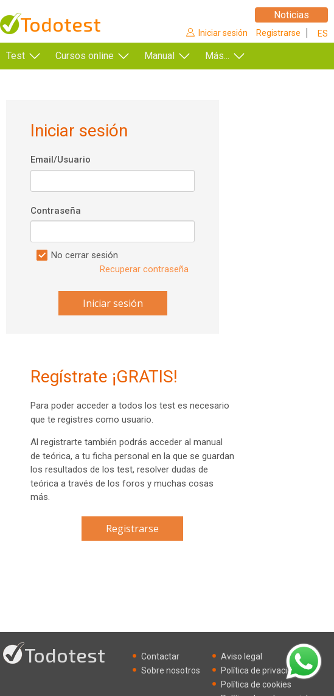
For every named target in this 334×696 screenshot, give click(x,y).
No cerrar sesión (84, 255)
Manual (159, 56)
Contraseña (55, 210)
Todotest (60, 24)
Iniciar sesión (223, 33)
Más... (217, 56)
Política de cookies (256, 684)
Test (15, 56)
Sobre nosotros (170, 670)
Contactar (160, 656)
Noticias (291, 15)
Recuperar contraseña (144, 269)
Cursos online (84, 56)
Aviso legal (241, 656)
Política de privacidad (261, 670)
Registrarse (278, 33)
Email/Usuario (60, 159)
